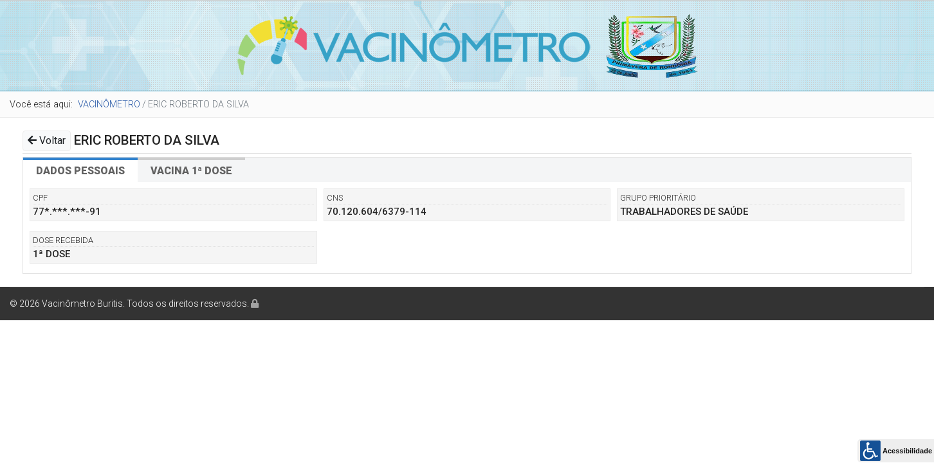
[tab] (80, 170)
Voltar (47, 140)
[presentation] (80, 170)
